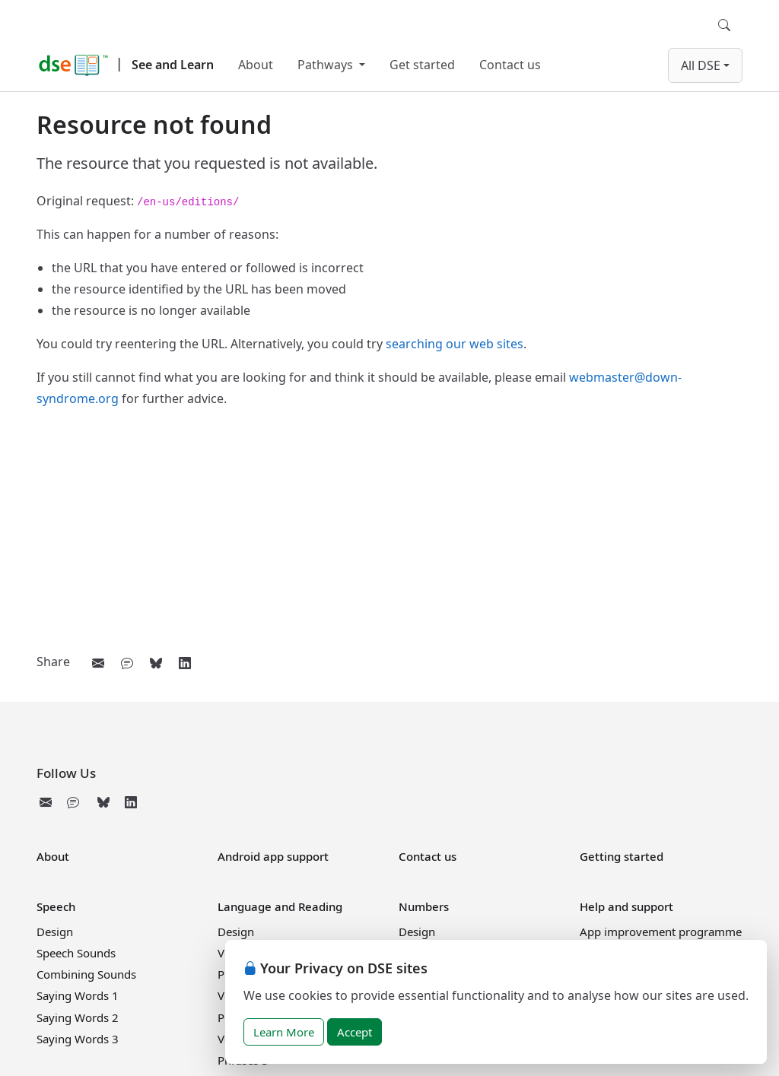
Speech (56, 906)
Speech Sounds (76, 952)
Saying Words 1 (78, 995)
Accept (354, 1031)
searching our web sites (454, 343)
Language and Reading (280, 906)
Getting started (621, 856)
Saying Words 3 (78, 1038)
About (255, 64)
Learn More (283, 1031)
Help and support (626, 906)
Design (55, 931)
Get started (422, 64)
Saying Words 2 (78, 1017)
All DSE (700, 65)
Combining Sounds (86, 974)
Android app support (273, 856)
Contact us (510, 64)
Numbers (424, 906)
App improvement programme (661, 931)
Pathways (326, 64)
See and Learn (173, 64)
